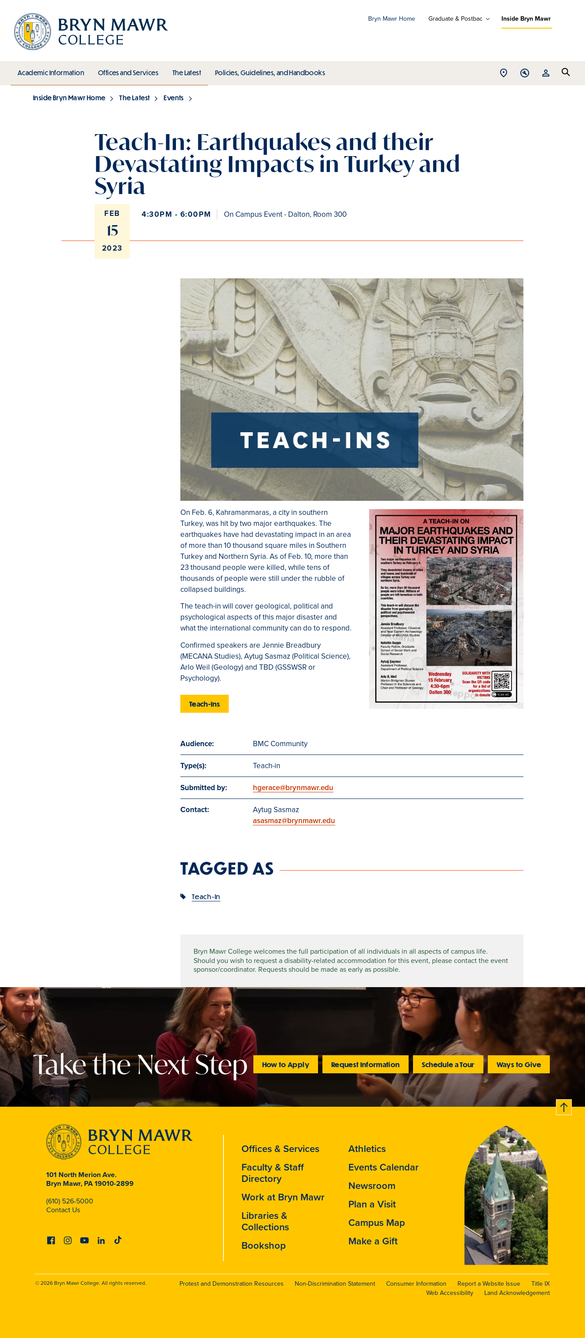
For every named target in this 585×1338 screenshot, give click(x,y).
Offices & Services (280, 1148)
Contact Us (63, 1210)
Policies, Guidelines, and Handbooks (267, 70)
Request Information (365, 1064)
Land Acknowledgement (517, 1293)
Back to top (564, 1105)
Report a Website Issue (488, 1283)
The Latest (184, 70)
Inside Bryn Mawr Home (69, 98)
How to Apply (285, 1064)
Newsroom (371, 1185)
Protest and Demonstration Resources (231, 1283)
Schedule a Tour (448, 1064)
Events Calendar (383, 1167)
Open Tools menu (525, 73)
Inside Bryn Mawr (526, 18)
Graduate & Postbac (455, 19)
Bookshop (263, 1245)
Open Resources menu (546, 73)
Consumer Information (416, 1283)
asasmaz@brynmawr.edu (294, 820)
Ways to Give (519, 1064)
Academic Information (50, 70)
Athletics (367, 1148)
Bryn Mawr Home (391, 18)
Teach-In (206, 896)
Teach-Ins (204, 704)
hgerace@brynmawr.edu (293, 787)
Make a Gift (373, 1241)
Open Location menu (504, 73)
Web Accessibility (449, 1293)
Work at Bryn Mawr (283, 1197)
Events (173, 98)
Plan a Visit (372, 1204)
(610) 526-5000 (69, 1201)
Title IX (540, 1283)
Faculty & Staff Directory (272, 1173)
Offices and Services (127, 70)
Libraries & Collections (265, 1221)
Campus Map (376, 1222)
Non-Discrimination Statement (335, 1283)
